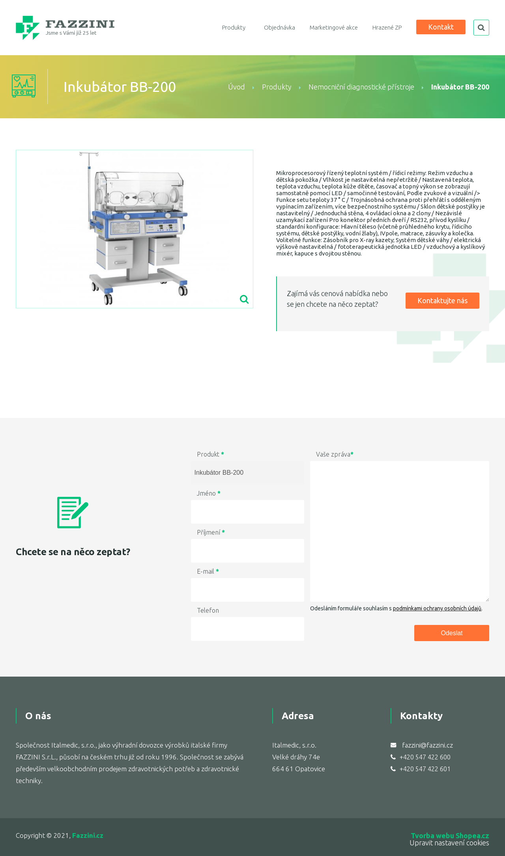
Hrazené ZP (387, 27)
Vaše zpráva (335, 454)
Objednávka (279, 27)
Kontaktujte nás (442, 300)
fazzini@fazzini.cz (427, 745)
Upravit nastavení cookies (449, 843)
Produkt (210, 454)
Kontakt (441, 27)
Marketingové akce (334, 27)
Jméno (209, 493)
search (481, 27)
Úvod (236, 87)
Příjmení (211, 532)
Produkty (233, 27)
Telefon (208, 610)
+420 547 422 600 (425, 757)
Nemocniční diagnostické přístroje (361, 87)
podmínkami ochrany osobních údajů (437, 608)
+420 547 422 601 (425, 768)
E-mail (208, 571)
